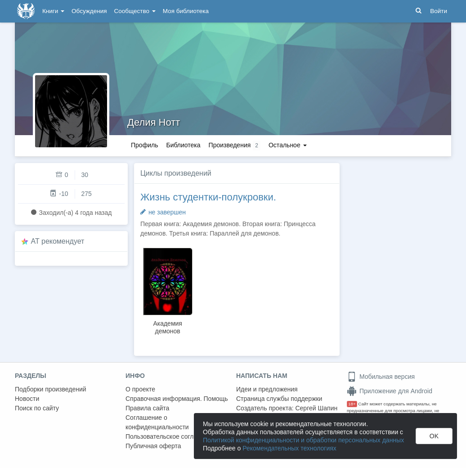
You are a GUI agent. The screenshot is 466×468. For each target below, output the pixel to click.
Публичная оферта (153, 446)
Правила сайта (147, 408)
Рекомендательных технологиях (289, 448)
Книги (53, 11)
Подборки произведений (50, 389)
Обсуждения (89, 11)
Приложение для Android (389, 391)
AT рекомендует (58, 241)
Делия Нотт (153, 122)
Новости (27, 398)
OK (434, 436)
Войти (438, 11)
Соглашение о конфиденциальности (157, 422)
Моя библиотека (186, 11)
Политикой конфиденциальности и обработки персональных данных (303, 440)
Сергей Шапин (316, 408)
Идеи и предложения (267, 389)
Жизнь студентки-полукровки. (208, 197)
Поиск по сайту (37, 408)
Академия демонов (167, 327)
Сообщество (135, 11)
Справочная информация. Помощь (176, 398)
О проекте (140, 389)
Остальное (288, 145)
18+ (352, 403)
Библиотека (183, 145)
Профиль (144, 145)
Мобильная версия (381, 377)
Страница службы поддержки (279, 398)
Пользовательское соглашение (170, 436)
